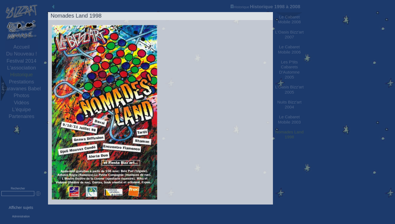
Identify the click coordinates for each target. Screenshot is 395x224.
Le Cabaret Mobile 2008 (289, 19)
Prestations (21, 82)
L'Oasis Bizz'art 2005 (289, 89)
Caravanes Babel (21, 88)
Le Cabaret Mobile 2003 (289, 119)
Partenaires (22, 116)
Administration (21, 216)
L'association (21, 68)
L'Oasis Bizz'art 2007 (289, 34)
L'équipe (21, 109)
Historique (21, 74)
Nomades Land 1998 (289, 134)
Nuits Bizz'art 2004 (289, 104)
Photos (21, 95)
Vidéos (21, 102)
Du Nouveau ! (21, 54)
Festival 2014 (21, 61)
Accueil (21, 47)
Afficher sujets (21, 207)
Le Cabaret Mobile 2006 (289, 49)
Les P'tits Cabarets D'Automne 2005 (289, 69)
